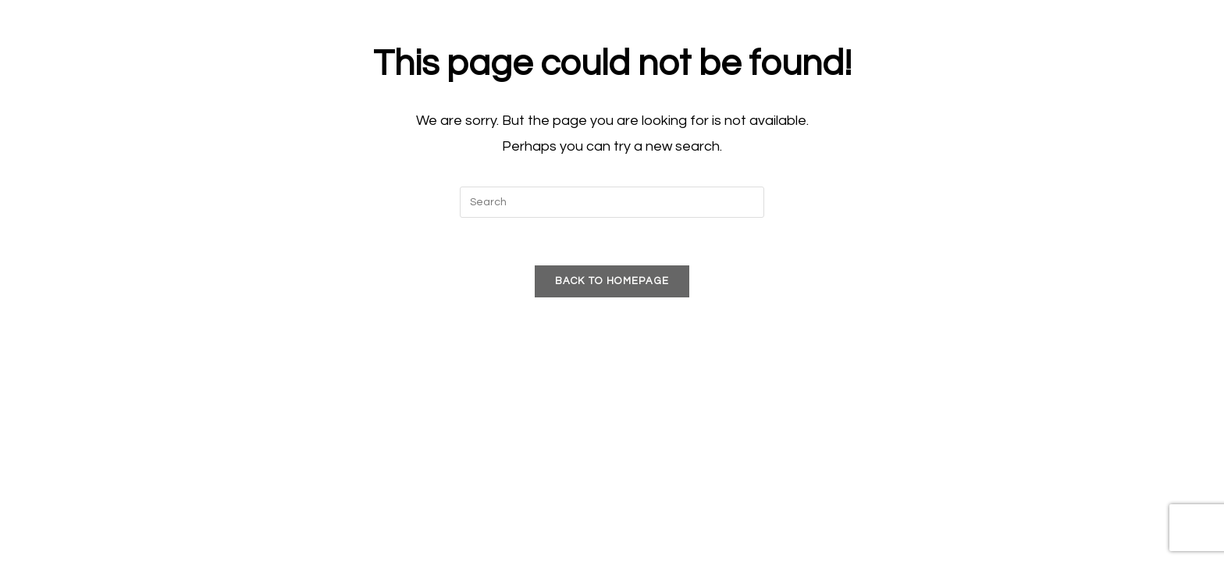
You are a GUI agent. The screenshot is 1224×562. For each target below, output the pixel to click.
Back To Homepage (612, 281)
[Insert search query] (612, 202)
